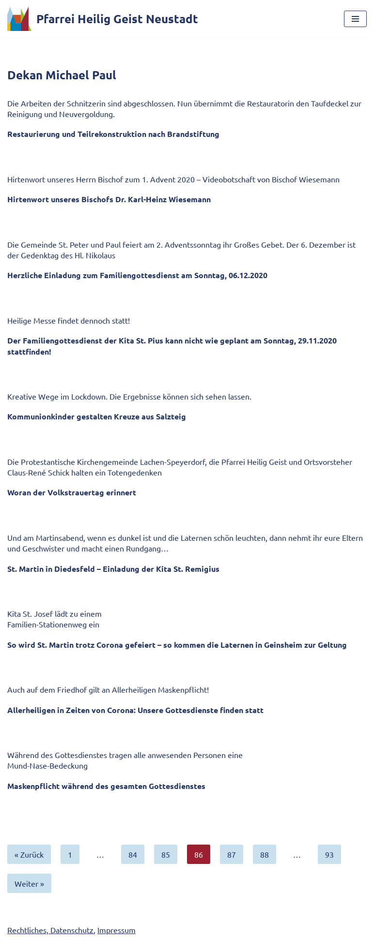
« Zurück (29, 854)
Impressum (116, 930)
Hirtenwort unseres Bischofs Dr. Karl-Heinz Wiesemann (109, 199)
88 (264, 854)
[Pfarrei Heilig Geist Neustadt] (102, 19)
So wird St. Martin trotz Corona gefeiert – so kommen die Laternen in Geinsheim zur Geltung (177, 645)
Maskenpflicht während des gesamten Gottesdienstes (106, 786)
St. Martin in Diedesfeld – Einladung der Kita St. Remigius (113, 569)
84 (132, 854)
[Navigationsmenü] (355, 19)
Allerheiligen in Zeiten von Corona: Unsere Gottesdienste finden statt (135, 710)
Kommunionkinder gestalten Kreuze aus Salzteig (96, 416)
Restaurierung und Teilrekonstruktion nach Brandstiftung (113, 134)
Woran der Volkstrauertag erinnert (71, 492)
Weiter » (29, 883)
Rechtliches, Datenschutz (50, 930)
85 (165, 854)
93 (329, 854)
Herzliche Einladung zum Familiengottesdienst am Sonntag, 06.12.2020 (137, 275)
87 (231, 854)
